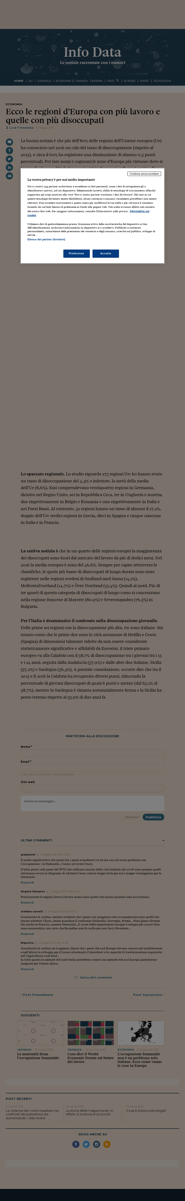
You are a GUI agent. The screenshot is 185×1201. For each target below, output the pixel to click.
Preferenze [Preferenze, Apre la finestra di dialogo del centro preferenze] (76, 253)
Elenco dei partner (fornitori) (46, 239)
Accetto (105, 253)
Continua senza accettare (144, 173)
